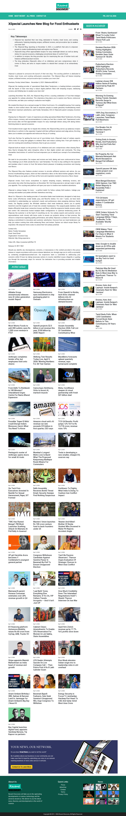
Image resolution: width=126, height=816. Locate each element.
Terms (63, 792)
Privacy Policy (63, 794)
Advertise (63, 787)
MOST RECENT (19, 16)
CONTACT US (41, 16)
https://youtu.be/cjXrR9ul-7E (26, 242)
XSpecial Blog (39, 96)
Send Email (16, 233)
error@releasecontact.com (28, 255)
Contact (63, 790)
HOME (10, 16)
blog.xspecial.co (58, 183)
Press (63, 785)
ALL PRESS (31, 16)
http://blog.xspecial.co (22, 238)
